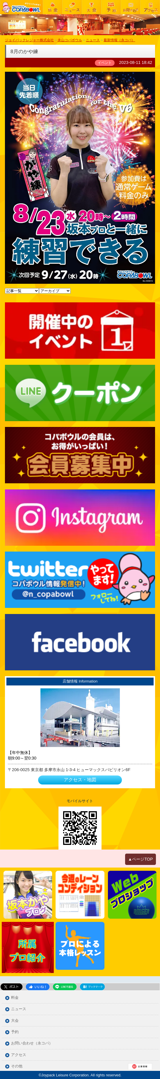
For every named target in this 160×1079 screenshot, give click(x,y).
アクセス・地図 (80, 779)
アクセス (18, 1055)
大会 (15, 1021)
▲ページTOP (140, 859)
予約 (15, 1032)
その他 (16, 1066)
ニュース (18, 1009)
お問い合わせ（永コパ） (32, 1043)
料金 (15, 998)
